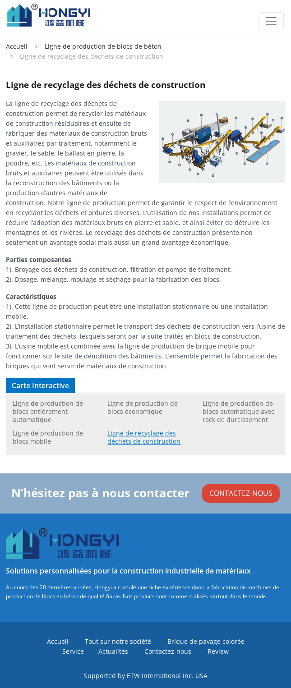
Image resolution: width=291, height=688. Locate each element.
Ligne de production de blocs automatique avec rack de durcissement (238, 411)
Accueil (17, 46)
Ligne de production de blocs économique (142, 407)
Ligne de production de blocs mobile (48, 437)
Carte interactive (40, 385)
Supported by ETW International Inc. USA (146, 675)
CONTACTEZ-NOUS (241, 493)
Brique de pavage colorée (206, 641)
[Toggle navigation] (271, 21)
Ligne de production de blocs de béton (103, 46)
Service (73, 651)
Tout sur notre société (118, 641)
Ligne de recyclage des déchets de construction (143, 437)
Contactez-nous (167, 651)
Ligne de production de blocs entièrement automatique (48, 411)
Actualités (113, 651)
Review (218, 651)
